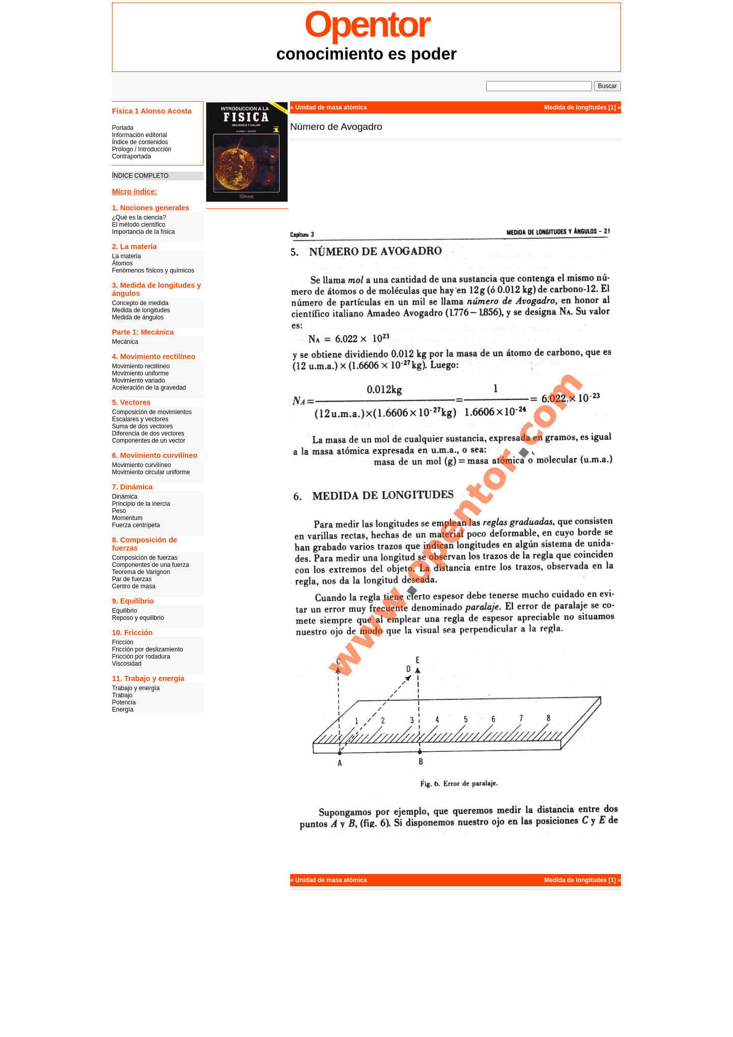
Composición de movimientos (152, 412)
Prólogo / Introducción (142, 149)
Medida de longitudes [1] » (582, 107)
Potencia (124, 702)
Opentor (366, 24)
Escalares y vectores (140, 419)
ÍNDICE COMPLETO (140, 175)
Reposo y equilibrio (138, 617)
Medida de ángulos (137, 317)
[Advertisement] (247, 369)
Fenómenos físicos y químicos (153, 270)
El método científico (138, 224)
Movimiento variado (138, 380)
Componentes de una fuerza (150, 564)
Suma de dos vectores (142, 426)
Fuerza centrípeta (136, 525)
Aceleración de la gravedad (149, 387)
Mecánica (125, 341)
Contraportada (131, 156)
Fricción (122, 642)
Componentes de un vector (148, 440)
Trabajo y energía (136, 688)
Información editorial (139, 135)
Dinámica (124, 496)
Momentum (127, 518)
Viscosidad (127, 663)
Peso (119, 510)
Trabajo (122, 695)
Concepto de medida (140, 303)
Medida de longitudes (141, 310)
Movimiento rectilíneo (141, 366)
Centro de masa (133, 586)
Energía (122, 709)
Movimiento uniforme (140, 373)
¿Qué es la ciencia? (139, 217)
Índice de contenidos (140, 142)
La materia (126, 256)
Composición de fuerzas (145, 557)
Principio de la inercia (141, 503)
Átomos (122, 263)
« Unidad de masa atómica (328, 107)
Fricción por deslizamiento (147, 649)
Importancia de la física (143, 231)
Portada (122, 127)
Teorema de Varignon (141, 572)
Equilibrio (124, 610)
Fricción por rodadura (141, 656)
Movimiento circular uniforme (151, 472)
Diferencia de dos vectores (148, 433)
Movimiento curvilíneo (141, 465)
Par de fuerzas (132, 579)
